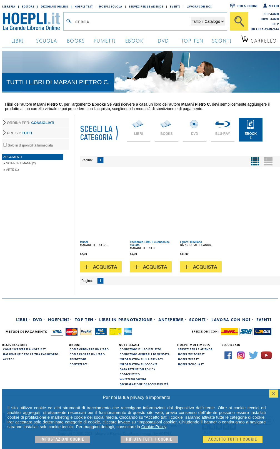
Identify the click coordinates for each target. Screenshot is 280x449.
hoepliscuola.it (191, 364)
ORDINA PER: (30, 123)
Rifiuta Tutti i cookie (149, 439)
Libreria (8, 6)
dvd (163, 40)
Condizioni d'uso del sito (140, 349)
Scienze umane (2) (21, 163)
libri (17, 40)
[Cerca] (239, 21)
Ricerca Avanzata (265, 29)
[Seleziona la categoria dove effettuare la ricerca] (208, 21)
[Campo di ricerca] (132, 21)
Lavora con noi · (232, 319)
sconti (222, 40)
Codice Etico (130, 374)
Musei (84, 242)
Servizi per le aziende (146, 6)
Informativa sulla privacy (141, 359)
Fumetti (105, 40)
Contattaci (79, 364)
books (76, 40)
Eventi (175, 6)
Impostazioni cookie (62, 439)
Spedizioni (78, 359)
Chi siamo (271, 14)
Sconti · (199, 319)
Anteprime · (172, 319)
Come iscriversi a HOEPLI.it (24, 349)
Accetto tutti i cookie (232, 439)
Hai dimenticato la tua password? (31, 354)
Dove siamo (270, 19)
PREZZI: (19, 133)
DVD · (39, 319)
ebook (134, 40)
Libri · (23, 319)
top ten (192, 40)
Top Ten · (86, 319)
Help (275, 24)
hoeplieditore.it (191, 354)
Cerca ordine (247, 6)
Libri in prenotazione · (127, 319)
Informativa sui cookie (139, 364)
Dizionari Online (54, 6)
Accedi (274, 6)
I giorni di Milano (191, 242)
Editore (28, 6)
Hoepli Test (84, 6)
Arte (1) (12, 169)
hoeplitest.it (188, 359)
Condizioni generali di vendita (145, 354)
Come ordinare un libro (89, 349)
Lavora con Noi (199, 6)
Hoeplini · (60, 319)
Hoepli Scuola (110, 6)
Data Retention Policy (137, 369)
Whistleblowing (133, 379)
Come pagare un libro (87, 354)
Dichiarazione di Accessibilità (144, 384)
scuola (46, 40)
